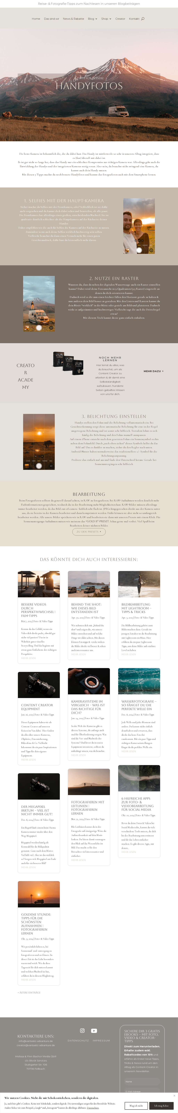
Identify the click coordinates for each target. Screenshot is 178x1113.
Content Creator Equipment (37, 707)
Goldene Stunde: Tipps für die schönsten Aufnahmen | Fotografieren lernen (36, 924)
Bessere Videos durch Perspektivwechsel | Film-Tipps (38, 610)
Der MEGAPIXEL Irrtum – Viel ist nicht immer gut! (36, 810)
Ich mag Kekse (161, 1105)
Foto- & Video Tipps (43, 621)
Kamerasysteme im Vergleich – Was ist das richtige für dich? (88, 707)
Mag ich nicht (136, 1105)
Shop (104, 19)
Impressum (101, 1040)
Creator (120, 19)
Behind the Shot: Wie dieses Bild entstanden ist (86, 608)
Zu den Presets (88, 531)
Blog (91, 19)
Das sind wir (51, 19)
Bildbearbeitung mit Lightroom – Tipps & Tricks (136, 608)
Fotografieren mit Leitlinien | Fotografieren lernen (87, 807)
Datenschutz (93, 1107)
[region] (89, 1103)
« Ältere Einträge (29, 992)
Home (36, 19)
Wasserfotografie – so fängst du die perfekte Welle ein (139, 705)
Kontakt (134, 19)
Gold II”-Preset (98, 521)
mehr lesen (28, 658)
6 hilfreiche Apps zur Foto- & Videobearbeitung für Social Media (138, 804)
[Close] (174, 1095)
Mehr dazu (152, 371)
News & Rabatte (73, 19)
